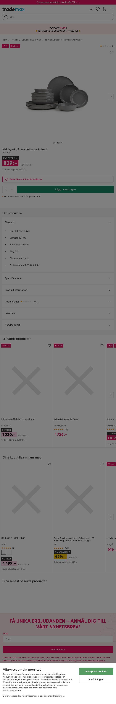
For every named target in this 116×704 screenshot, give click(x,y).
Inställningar (96, 679)
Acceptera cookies (96, 671)
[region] (58, 683)
